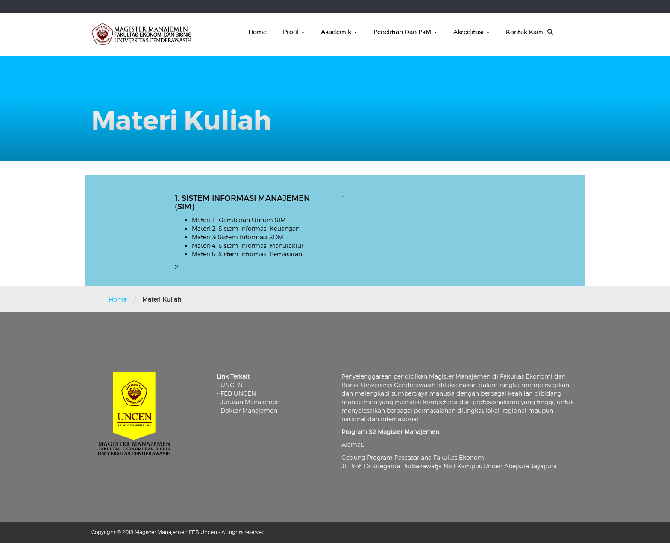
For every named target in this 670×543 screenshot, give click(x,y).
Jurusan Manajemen (250, 401)
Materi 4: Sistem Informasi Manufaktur (247, 245)
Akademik (339, 32)
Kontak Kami (525, 32)
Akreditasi (471, 32)
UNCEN (231, 384)
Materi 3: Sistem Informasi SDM (237, 237)
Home (257, 32)
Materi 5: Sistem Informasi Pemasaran (247, 254)
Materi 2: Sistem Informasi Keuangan (246, 228)
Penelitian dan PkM (405, 32)
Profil (294, 32)
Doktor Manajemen (248, 410)
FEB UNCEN (238, 393)
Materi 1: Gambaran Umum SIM (239, 219)
